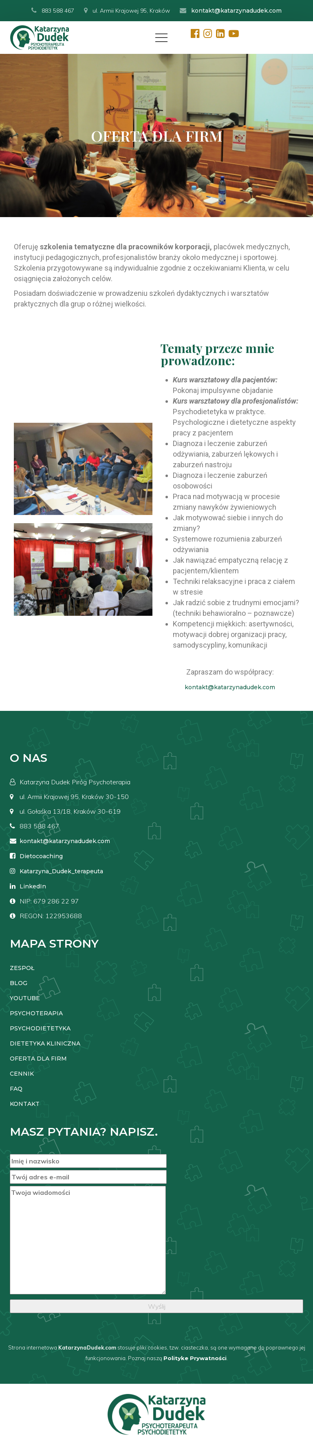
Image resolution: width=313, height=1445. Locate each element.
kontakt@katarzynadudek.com (236, 10)
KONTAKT (25, 1104)
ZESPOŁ (22, 968)
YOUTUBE (25, 998)
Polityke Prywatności (195, 1358)
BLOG (18, 983)
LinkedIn (33, 886)
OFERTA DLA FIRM (38, 1058)
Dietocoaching (41, 856)
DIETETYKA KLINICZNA (45, 1043)
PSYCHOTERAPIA (36, 1013)
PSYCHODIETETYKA (40, 1028)
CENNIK (22, 1073)
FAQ (16, 1088)
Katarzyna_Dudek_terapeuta (61, 871)
